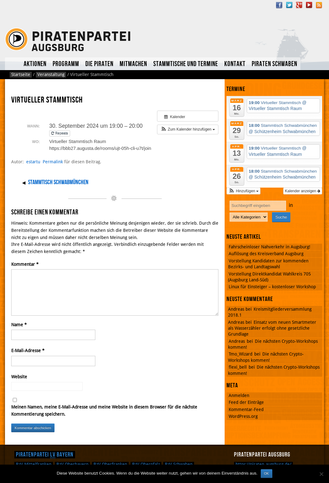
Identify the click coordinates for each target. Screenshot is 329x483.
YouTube (309, 5)
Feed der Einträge (246, 402)
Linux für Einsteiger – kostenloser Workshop (272, 286)
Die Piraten (99, 64)
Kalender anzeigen (302, 191)
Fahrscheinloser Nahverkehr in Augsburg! (269, 246)
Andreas (237, 341)
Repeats (60, 133)
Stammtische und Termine (185, 64)
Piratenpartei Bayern (45, 454)
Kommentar (25, 264)
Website (19, 376)
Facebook (279, 5)
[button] (187, 129)
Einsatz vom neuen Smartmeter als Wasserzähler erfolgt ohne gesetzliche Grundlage (272, 328)
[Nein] (321, 474)
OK (266, 473)
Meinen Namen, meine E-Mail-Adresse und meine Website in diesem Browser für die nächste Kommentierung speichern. (104, 410)
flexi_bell (238, 367)
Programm (66, 64)
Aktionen (35, 64)
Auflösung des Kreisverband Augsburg (266, 253)
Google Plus (299, 5)
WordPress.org (243, 416)
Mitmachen (133, 64)
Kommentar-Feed (246, 409)
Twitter (289, 5)
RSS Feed (319, 5)
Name (19, 324)
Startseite (20, 74)
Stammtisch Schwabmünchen (58, 182)
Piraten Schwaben (274, 64)
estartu (33, 161)
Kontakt (235, 64)
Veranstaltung (50, 74)
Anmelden (239, 395)
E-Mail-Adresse (28, 350)
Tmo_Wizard (240, 353)
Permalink (53, 161)
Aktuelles (13, 63)
